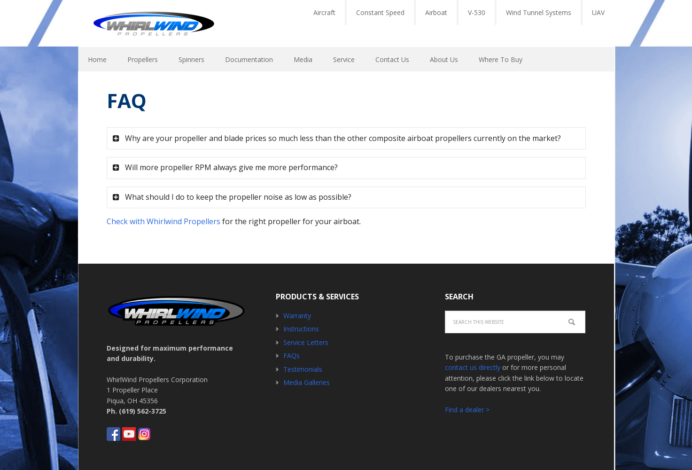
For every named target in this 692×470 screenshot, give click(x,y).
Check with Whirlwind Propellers (163, 221)
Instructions (301, 328)
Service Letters (305, 342)
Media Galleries (306, 382)
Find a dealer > (467, 409)
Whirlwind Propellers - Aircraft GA (154, 23)
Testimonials (302, 369)
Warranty (297, 315)
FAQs (291, 355)
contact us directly (472, 367)
